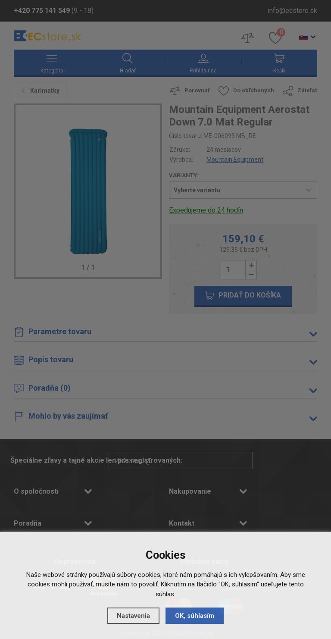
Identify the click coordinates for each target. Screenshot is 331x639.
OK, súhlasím (194, 616)
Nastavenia (133, 616)
